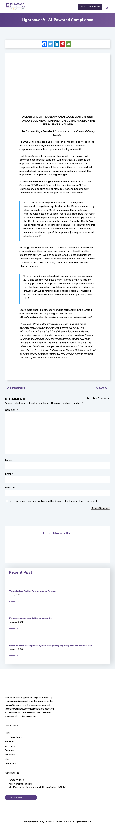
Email (9, 474)
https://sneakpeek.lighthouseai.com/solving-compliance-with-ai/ (55, 317)
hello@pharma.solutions (20, 784)
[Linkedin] (56, 44)
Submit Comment (100, 508)
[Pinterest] (62, 44)
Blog (7, 759)
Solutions (9, 742)
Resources (10, 755)
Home (7, 733)
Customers (10, 746)
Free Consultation (90, 6)
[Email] (68, 44)
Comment (11, 410)
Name (9, 460)
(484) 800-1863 (16, 780)
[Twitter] (50, 44)
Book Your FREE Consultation (20, 797)
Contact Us (10, 764)
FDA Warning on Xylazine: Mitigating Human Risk (31, 619)
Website (10, 487)
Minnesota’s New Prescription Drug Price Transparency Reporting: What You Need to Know (50, 646)
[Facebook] (44, 44)
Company (9, 751)
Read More (13, 601)
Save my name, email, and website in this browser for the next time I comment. (53, 501)
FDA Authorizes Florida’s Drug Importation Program (32, 591)
